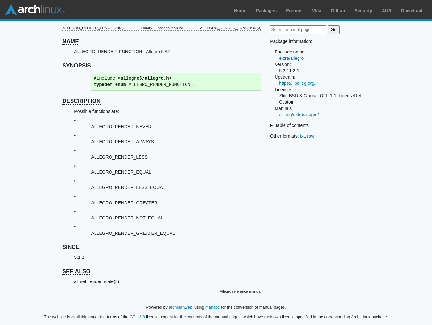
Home (240, 10)
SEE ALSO (76, 271)
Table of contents (292, 125)
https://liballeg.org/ (297, 83)
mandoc (212, 307)
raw (311, 136)
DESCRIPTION (81, 101)
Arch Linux (35, 9)
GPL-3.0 (137, 316)
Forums (294, 10)
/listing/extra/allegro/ (299, 114)
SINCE (70, 247)
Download (411, 10)
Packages (266, 10)
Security (363, 10)
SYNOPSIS (76, 65)
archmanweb (180, 307)
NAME (70, 41)
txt (302, 136)
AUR (386, 10)
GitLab (338, 10)
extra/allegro (291, 58)
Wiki (317, 10)
